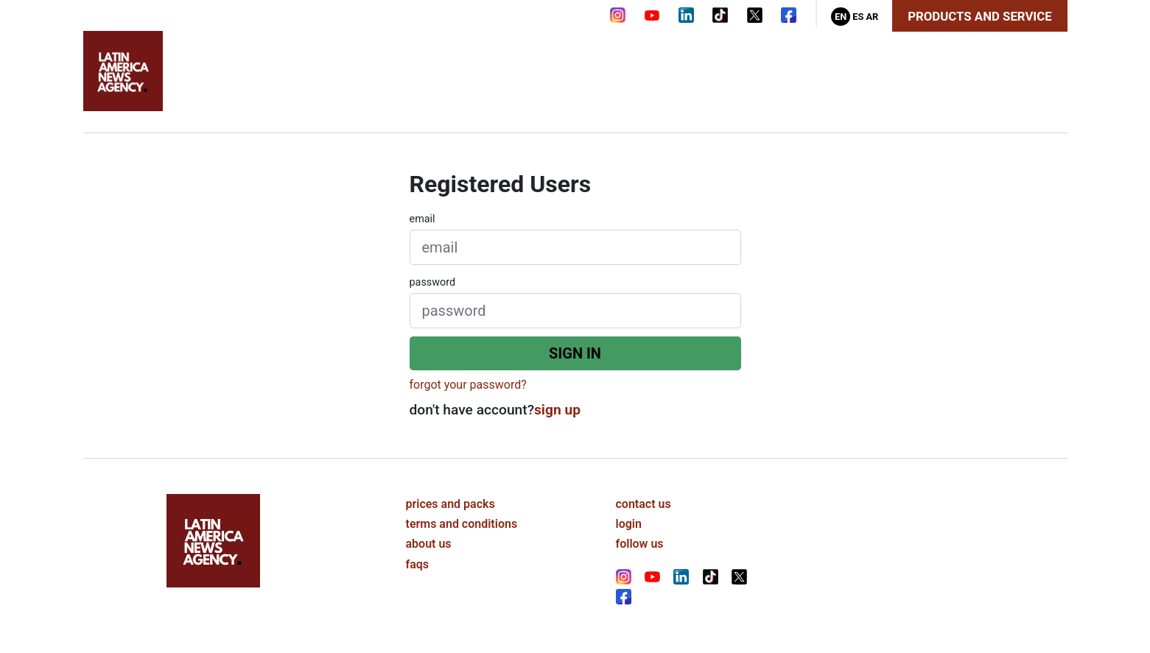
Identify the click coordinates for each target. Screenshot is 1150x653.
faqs (418, 564)
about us (429, 544)
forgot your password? (468, 385)
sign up (557, 409)
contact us (643, 504)
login (629, 524)
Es (857, 16)
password (433, 282)
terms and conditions (462, 524)
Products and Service (979, 16)
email (422, 219)
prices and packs (450, 504)
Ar (872, 16)
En (840, 16)
